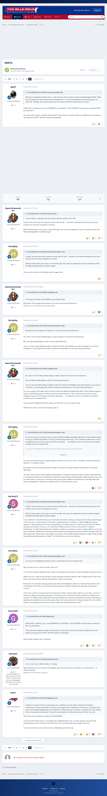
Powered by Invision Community (53, 793)
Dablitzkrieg (50, 659)
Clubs (28, 17)
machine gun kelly (52, 92)
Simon (28, 740)
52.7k (13, 711)
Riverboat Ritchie (19, 69)
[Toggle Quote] (26, 92)
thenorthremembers (13, 209)
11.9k (13, 105)
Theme (45, 788)
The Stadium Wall (28, 71)
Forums (18, 17)
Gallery (38, 17)
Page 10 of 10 (39, 79)
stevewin (13, 654)
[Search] (78, 17)
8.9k (13, 229)
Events (48, 17)
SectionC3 (49, 213)
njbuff (13, 87)
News (8, 17)
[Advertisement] (53, 43)
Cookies (62, 788)
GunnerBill (13, 611)
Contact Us (53, 788)
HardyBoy (13, 246)
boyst (13, 693)
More (57, 17)
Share (83, 70)
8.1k (13, 514)
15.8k (13, 672)
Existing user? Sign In (82, 10)
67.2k (13, 629)
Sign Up (97, 10)
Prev (9, 79)
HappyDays (50, 698)
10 (30, 79)
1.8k (13, 264)
